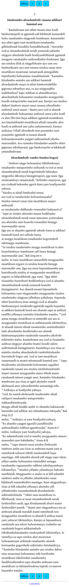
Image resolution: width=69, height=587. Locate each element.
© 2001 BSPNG (34, 583)
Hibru (24, 3)
